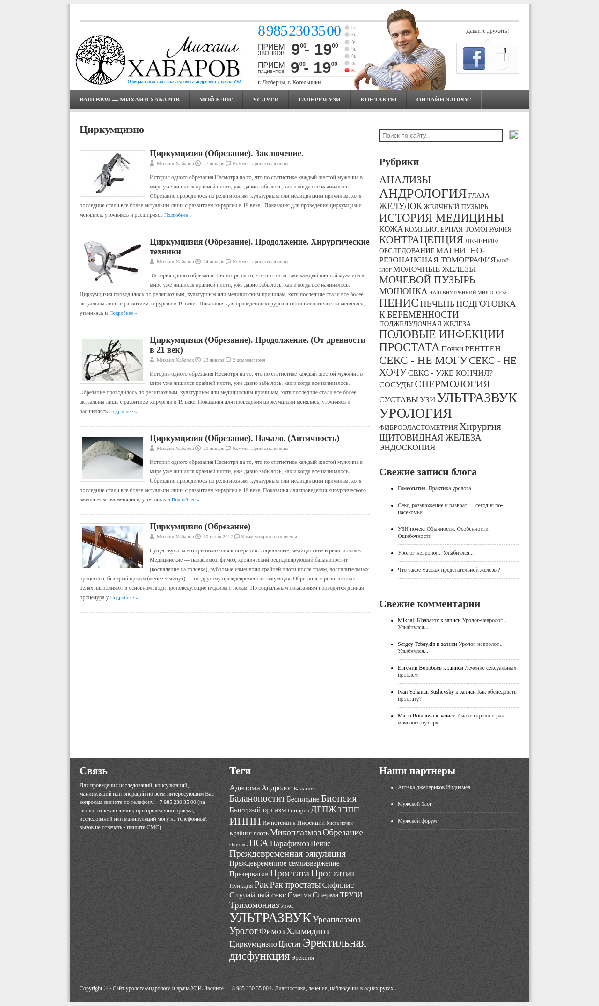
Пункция (241, 885)
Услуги (266, 99)
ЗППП (349, 809)
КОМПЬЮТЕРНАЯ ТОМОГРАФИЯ (457, 229)
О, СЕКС (499, 292)
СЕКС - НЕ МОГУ (423, 360)
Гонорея (298, 810)
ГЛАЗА (478, 195)
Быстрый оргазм (257, 809)
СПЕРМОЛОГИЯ (452, 384)
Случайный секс (257, 894)
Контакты (378, 99)
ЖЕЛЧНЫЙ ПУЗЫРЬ (456, 206)
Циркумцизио (253, 943)
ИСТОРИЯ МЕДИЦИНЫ (441, 217)
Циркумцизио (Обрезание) (200, 526)
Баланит (304, 788)
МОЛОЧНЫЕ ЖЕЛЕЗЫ (434, 269)
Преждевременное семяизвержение (284, 863)
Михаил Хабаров (175, 163)
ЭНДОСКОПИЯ (407, 447)
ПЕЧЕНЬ (437, 304)
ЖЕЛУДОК (400, 206)
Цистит (289, 944)
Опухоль (238, 844)
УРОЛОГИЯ (415, 412)
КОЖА (391, 228)
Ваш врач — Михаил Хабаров (130, 99)
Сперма (326, 894)
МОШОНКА (403, 291)
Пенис (320, 843)
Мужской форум (417, 821)
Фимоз (272, 931)
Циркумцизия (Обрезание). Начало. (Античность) (244, 438)
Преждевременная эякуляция (287, 853)
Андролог (277, 788)
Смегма (299, 895)
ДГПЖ (323, 809)
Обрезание (342, 832)
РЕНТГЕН (483, 348)
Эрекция (302, 957)
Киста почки (339, 822)
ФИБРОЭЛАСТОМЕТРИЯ (418, 427)
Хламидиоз (307, 931)
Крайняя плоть (249, 833)
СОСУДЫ (396, 384)
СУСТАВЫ (398, 399)
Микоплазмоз (295, 832)
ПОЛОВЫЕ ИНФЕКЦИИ (441, 334)
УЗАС (287, 906)
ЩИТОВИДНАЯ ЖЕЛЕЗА (430, 437)
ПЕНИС (399, 303)
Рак (261, 884)
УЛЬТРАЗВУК (477, 397)
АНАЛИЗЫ (405, 180)
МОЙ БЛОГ (216, 99)
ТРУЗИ (351, 895)
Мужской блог (415, 804)
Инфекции (311, 822)
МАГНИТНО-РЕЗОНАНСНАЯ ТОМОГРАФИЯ (437, 255)
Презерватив (249, 874)
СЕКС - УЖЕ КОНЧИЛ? (450, 373)
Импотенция (279, 822)
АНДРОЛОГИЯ (423, 193)
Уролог (243, 931)
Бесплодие (303, 799)
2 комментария (249, 359)
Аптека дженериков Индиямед (434, 787)
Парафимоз (289, 843)
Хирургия (480, 426)
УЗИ (427, 399)
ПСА (259, 843)
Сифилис (338, 885)
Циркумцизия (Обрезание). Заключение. (226, 153)
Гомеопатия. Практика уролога (434, 488)
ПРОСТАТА (409, 347)
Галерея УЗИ (320, 99)
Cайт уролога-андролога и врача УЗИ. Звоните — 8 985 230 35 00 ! (192, 988)
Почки (452, 348)
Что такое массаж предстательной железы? (449, 569)
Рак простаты (295, 885)
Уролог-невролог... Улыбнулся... (436, 553)
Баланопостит (257, 798)
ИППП (245, 821)
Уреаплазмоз (337, 919)
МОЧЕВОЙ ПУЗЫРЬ (427, 280)
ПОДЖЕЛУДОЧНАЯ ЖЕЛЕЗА (425, 323)
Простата (289, 873)
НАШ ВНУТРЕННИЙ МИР (459, 292)
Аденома (244, 787)
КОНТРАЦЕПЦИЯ (421, 240)
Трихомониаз (254, 905)
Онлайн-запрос (443, 99)
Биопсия (339, 798)
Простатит (333, 873)
